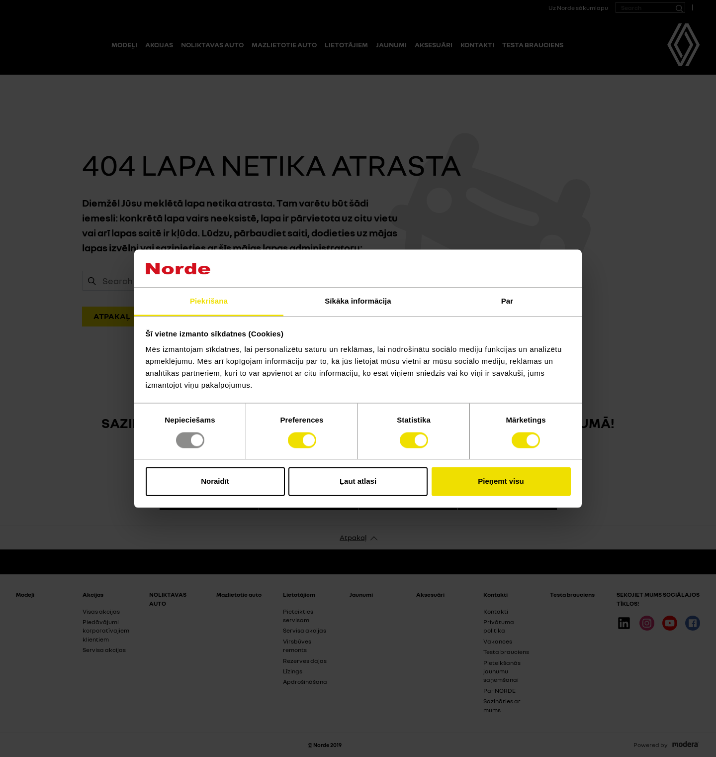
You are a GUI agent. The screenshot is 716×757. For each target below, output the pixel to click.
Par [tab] (507, 301)
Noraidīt (215, 481)
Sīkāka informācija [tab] (358, 301)
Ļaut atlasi (358, 481)
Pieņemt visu (501, 481)
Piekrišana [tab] (209, 301)
